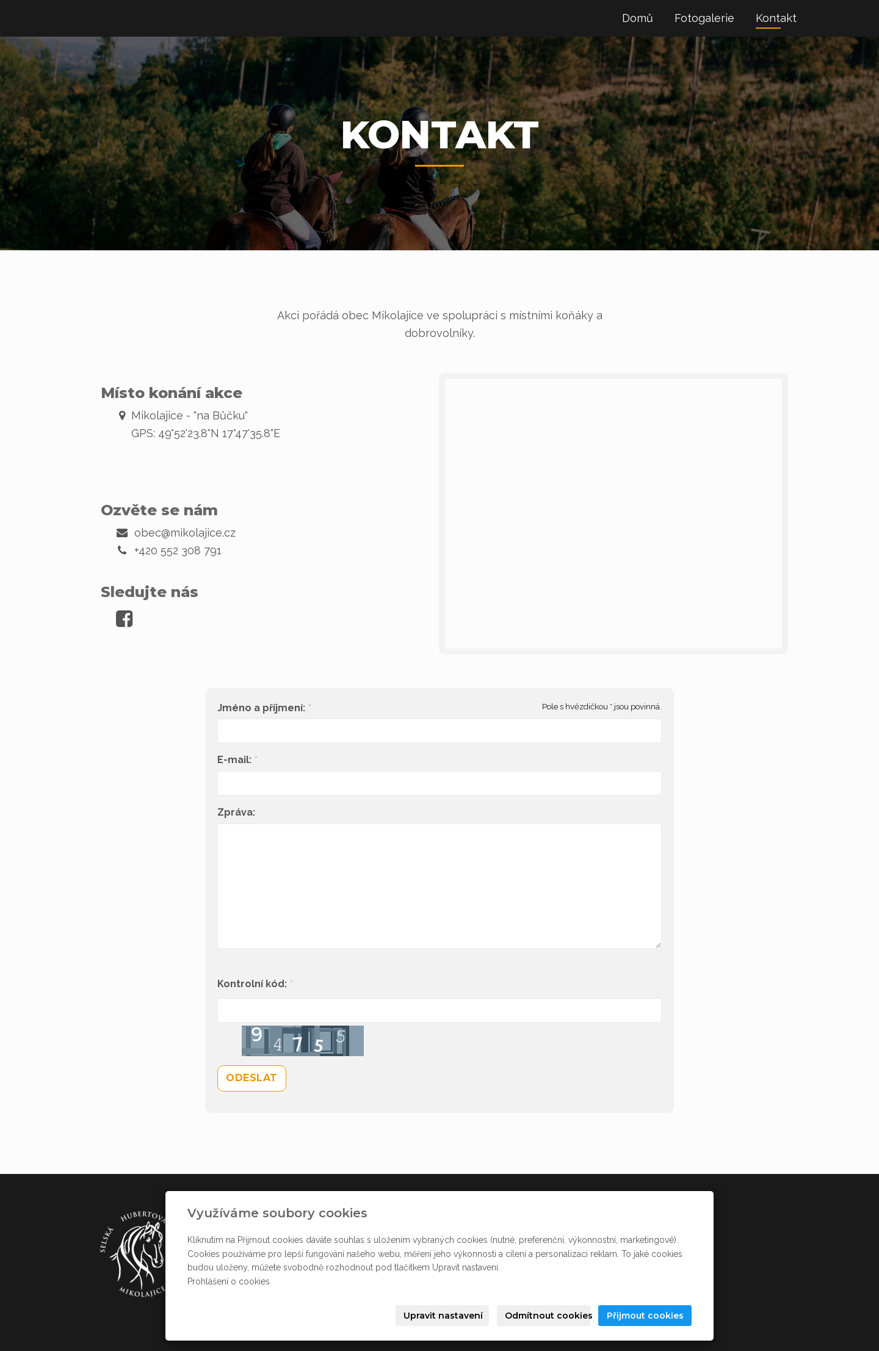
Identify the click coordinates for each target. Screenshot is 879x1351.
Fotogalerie (704, 18)
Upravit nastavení (443, 1315)
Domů (637, 18)
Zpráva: (236, 812)
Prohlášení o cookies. (229, 1281)
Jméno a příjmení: (261, 708)
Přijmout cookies (645, 1315)
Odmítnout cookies (547, 1315)
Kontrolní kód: (252, 984)
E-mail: (234, 760)
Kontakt (776, 18)
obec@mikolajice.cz (185, 532)
